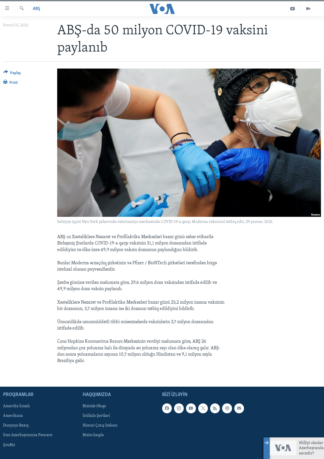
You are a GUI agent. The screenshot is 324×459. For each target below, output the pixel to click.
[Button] (12, 74)
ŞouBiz (9, 445)
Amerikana (13, 416)
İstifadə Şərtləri (96, 416)
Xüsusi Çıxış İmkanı (100, 426)
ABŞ (36, 8)
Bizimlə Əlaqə (94, 406)
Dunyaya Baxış (16, 426)
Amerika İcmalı (16, 406)
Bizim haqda (93, 435)
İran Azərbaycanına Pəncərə (27, 435)
